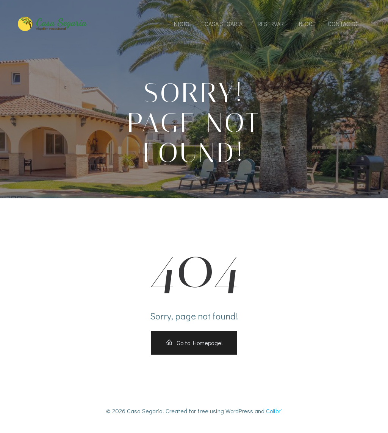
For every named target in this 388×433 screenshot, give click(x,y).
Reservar (271, 24)
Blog (306, 24)
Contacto (343, 24)
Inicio (180, 24)
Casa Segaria (223, 24)
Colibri (274, 411)
